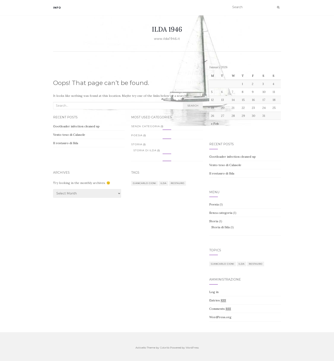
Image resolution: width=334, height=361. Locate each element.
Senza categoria (145, 126)
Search (192, 105)
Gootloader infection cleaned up (76, 126)
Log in (214, 292)
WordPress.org (220, 317)
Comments (220, 309)
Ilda (163, 183)
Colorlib (164, 347)
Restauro (177, 183)
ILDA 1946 (167, 29)
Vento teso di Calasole (69, 135)
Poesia (137, 135)
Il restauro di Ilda (65, 143)
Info (57, 7)
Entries (217, 300)
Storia (136, 144)
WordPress (192, 347)
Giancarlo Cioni (144, 183)
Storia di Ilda (145, 150)
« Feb (215, 124)
